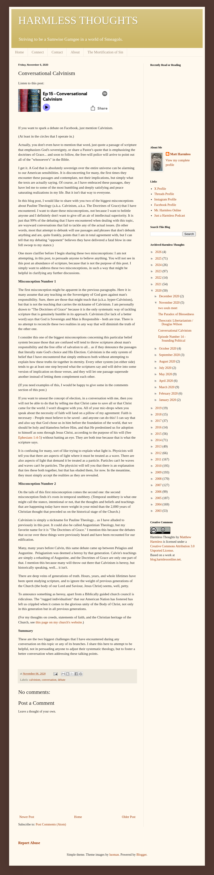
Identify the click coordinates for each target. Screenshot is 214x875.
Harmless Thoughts (162, 537)
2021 (159, 284)
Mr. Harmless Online (167, 210)
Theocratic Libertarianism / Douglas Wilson (175, 322)
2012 (159, 453)
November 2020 (169, 302)
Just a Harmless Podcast (169, 215)
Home (19, 52)
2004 (159, 504)
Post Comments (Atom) (51, 824)
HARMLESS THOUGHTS (78, 20)
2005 (159, 498)
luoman (114, 854)
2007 (159, 485)
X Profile (160, 188)
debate (61, 679)
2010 (159, 466)
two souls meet (167, 308)
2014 (159, 440)
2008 (159, 478)
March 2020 (167, 387)
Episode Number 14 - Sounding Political (172, 338)
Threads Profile (164, 194)
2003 (159, 510)
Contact (57, 52)
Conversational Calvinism (174, 330)
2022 (159, 277)
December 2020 (169, 296)
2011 (158, 459)
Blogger (141, 854)
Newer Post (26, 817)
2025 (159, 258)
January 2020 (168, 400)
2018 (159, 414)
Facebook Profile (165, 205)
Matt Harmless (180, 154)
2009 (159, 472)
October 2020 (168, 348)
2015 (159, 433)
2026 (159, 252)
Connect (38, 52)
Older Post (129, 817)
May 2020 (166, 374)
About (75, 52)
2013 (159, 446)
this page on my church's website (59, 622)
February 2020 (168, 393)
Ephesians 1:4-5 (29, 437)
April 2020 (166, 380)
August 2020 (167, 361)
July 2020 (165, 368)
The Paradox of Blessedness (176, 314)
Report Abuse (29, 843)
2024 (159, 265)
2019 (159, 408)
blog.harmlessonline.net (165, 559)
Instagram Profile (165, 199)
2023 (159, 271)
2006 (159, 491)
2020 (159, 290)
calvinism (34, 679)
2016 (159, 427)
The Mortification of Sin (105, 52)
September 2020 (170, 355)
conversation (49, 679)
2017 (159, 420)
